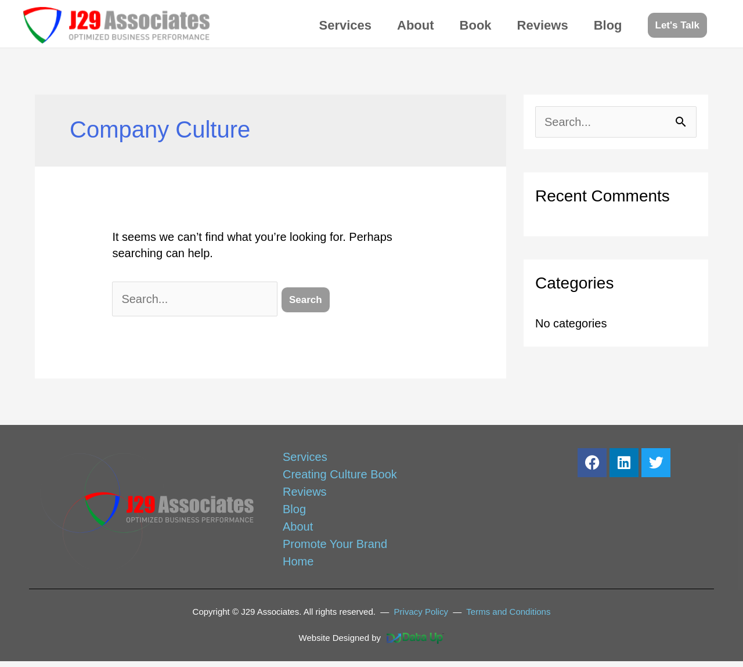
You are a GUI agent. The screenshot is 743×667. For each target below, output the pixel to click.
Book (476, 25)
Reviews (542, 25)
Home (298, 561)
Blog (608, 25)
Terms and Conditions (508, 611)
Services (345, 25)
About (415, 25)
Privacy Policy (421, 611)
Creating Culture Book (340, 474)
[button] (677, 25)
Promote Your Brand (335, 544)
